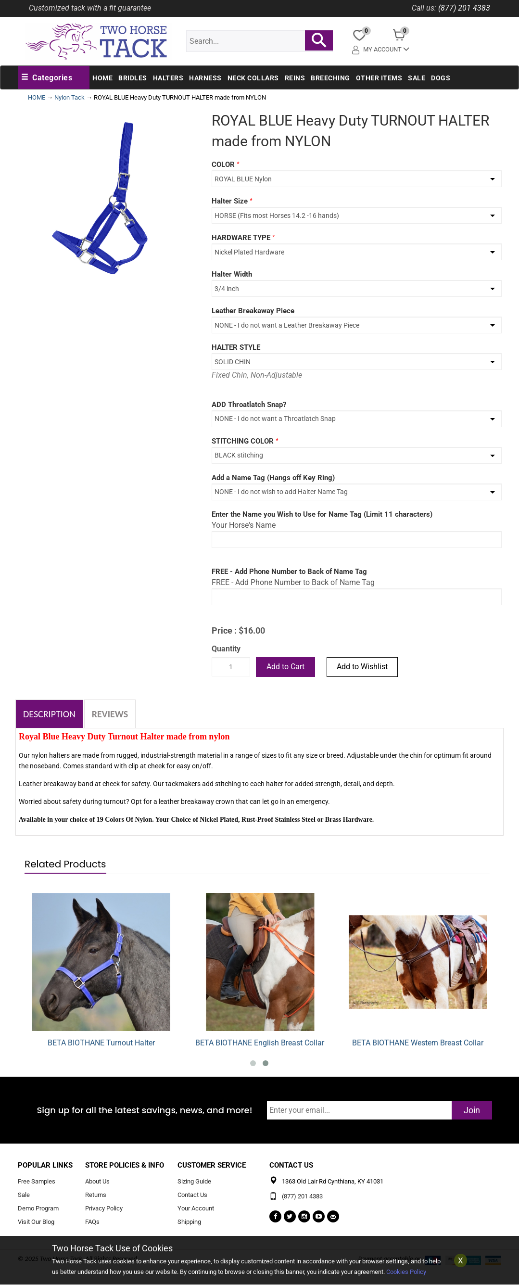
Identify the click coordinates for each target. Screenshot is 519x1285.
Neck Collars (253, 78)
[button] (47, 78)
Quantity (226, 648)
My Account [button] (380, 49)
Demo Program (38, 1208)
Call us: (424, 8)
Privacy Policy (104, 1208)
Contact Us (192, 1195)
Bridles (132, 78)
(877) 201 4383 (464, 8)
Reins (295, 78)
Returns (95, 1195)
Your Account (195, 1208)
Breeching (330, 78)
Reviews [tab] (110, 714)
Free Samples (36, 1181)
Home (102, 78)
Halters (168, 78)
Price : (224, 630)
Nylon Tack (69, 97)
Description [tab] (49, 714)
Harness (205, 78)
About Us (97, 1181)
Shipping (189, 1221)
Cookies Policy (406, 1271)
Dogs (440, 78)
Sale (416, 78)
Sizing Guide (194, 1181)
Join (472, 1110)
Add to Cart (285, 666)
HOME (36, 97)
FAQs (92, 1221)
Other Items (379, 78)
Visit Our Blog (36, 1221)
